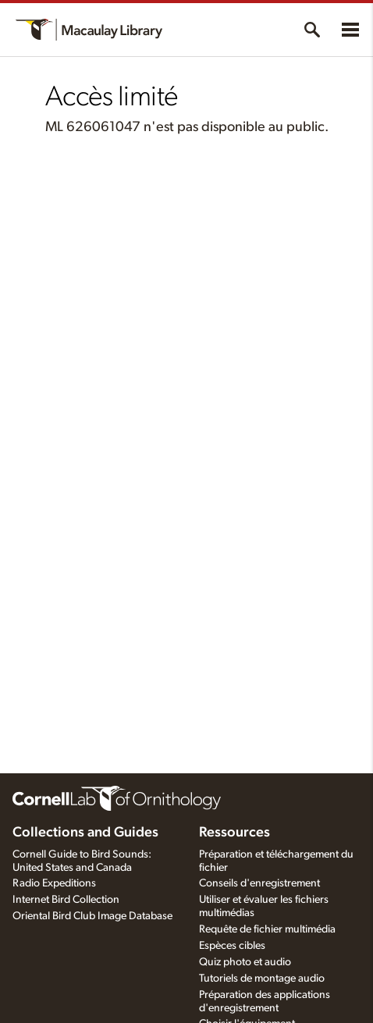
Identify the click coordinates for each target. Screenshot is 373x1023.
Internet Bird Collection (65, 899)
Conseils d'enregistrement (259, 883)
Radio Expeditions (54, 883)
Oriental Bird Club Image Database (92, 916)
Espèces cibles (232, 945)
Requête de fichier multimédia (267, 929)
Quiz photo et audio (245, 962)
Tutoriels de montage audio (262, 978)
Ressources (234, 833)
